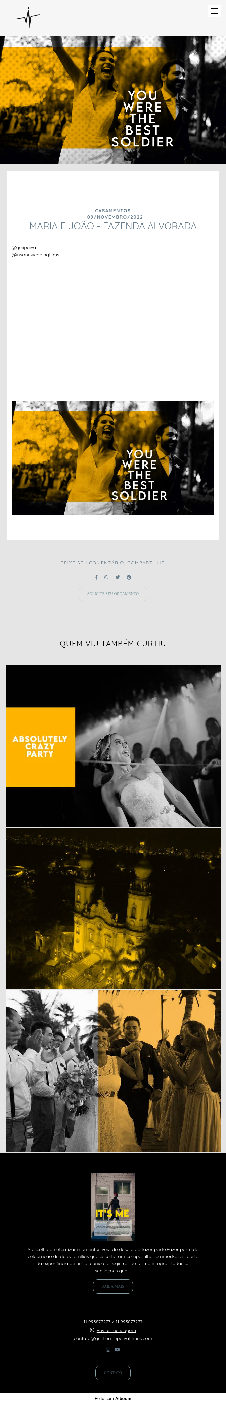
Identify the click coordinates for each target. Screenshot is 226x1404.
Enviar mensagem (116, 1330)
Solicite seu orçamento (113, 594)
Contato (113, 1373)
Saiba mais (113, 1286)
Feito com (113, 1398)
